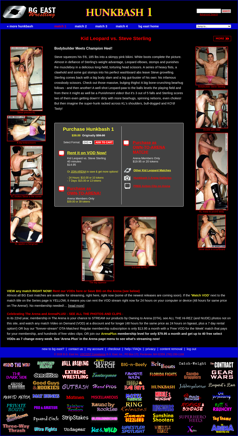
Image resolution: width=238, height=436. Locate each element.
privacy (150, 349)
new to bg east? (53, 349)
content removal (171, 349)
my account (95, 349)
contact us (76, 349)
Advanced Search (209, 14)
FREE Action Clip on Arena (151, 186)
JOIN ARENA (78, 171)
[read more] (76, 305)
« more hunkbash (20, 26)
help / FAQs (133, 349)
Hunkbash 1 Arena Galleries (152, 177)
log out (191, 349)
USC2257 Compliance (93, 354)
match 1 (60, 26)
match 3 (101, 26)
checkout (114, 349)
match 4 (122, 26)
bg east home (148, 26)
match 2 (81, 26)
